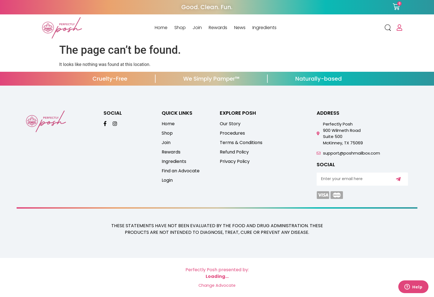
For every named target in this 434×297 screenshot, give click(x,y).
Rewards (218, 27)
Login (167, 180)
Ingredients (264, 27)
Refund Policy (234, 152)
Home (161, 27)
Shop (180, 27)
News (240, 27)
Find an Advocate (181, 171)
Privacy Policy (235, 161)
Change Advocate (217, 285)
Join (197, 27)
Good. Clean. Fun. (206, 7)
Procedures (232, 133)
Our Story (230, 124)
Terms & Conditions (241, 142)
